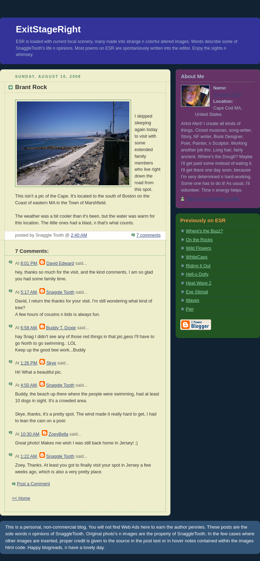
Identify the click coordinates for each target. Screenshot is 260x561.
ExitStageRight (48, 29)
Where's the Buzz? (204, 231)
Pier (190, 309)
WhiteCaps (197, 257)
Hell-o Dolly (197, 274)
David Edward (60, 263)
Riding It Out (198, 265)
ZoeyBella (58, 434)
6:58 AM (28, 327)
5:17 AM (28, 292)
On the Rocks (199, 239)
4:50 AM (28, 385)
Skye (51, 363)
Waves (192, 300)
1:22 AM (28, 456)
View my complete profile (212, 199)
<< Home (21, 498)
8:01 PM (28, 263)
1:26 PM (28, 363)
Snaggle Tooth (60, 292)
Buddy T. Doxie (61, 327)
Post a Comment (33, 483)
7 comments (148, 235)
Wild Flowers (198, 248)
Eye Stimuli (197, 291)
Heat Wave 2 (198, 283)
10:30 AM (29, 434)
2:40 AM (79, 235)
